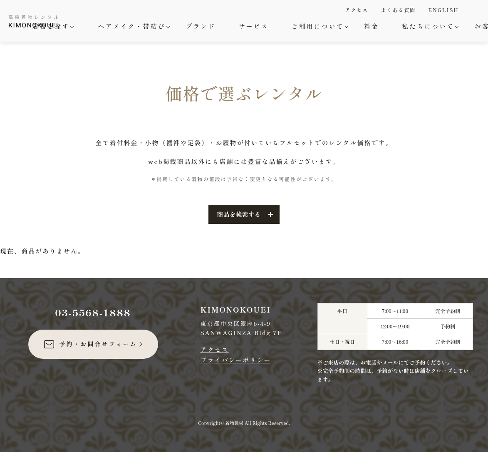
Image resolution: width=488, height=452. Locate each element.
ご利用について (319, 26)
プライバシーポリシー (236, 359)
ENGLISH (443, 9)
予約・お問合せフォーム (90, 344)
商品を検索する (238, 214)
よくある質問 (398, 9)
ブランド (201, 26)
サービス (253, 26)
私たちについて (429, 26)
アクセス (356, 9)
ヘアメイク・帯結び (133, 26)
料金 (371, 26)
